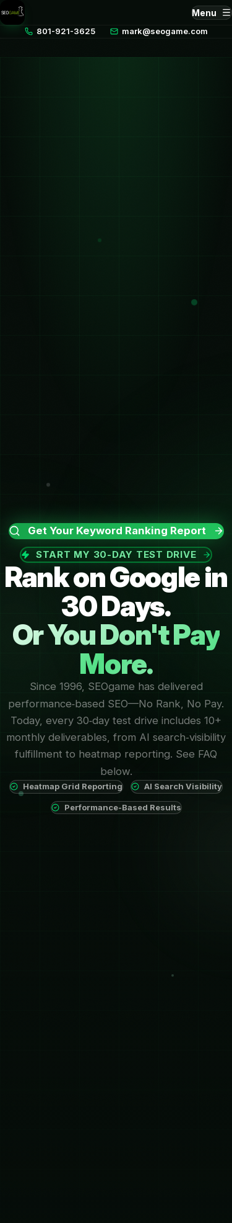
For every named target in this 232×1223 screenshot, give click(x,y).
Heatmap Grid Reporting (66, 786)
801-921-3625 (60, 31)
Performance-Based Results (116, 807)
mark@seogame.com (159, 31)
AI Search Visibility (176, 786)
